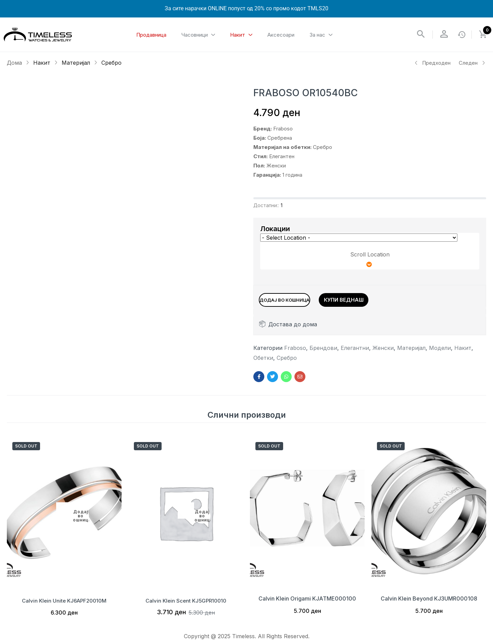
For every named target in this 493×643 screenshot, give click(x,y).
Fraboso (295, 351)
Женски (383, 351)
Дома (14, 62)
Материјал (76, 62)
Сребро (111, 62)
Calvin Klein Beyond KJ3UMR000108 (429, 601)
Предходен (432, 62)
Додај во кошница (301, 298)
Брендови (323, 351)
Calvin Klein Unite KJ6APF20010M (64, 601)
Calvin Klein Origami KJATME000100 (307, 601)
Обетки (263, 361)
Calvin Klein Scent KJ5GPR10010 (185, 601)
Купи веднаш (378, 298)
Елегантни (355, 351)
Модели (440, 351)
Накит (41, 62)
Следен (472, 62)
